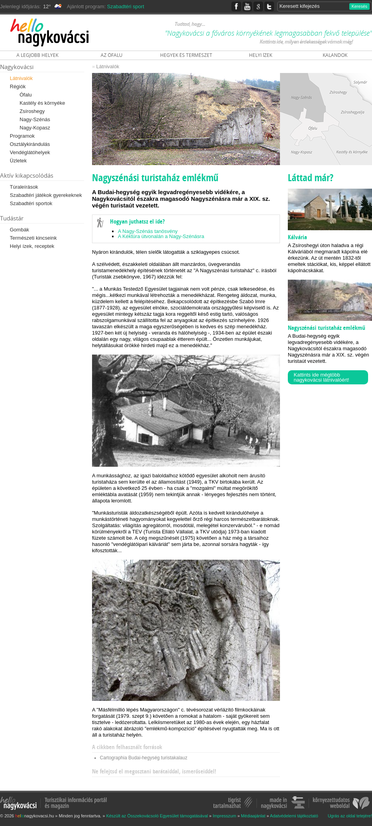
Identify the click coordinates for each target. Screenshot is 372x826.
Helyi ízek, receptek (32, 246)
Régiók (17, 86)
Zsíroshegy (32, 111)
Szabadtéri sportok (31, 203)
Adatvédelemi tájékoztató (294, 815)
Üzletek (18, 161)
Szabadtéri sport (125, 6)
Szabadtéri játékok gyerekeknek (46, 195)
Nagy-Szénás (35, 119)
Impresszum (224, 815)
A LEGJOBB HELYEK (37, 55)
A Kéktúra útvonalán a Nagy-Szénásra (161, 236)
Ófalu (26, 95)
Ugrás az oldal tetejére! (350, 816)
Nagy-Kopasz (35, 128)
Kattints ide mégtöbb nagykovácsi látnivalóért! (321, 377)
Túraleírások (24, 187)
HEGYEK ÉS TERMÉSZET (186, 55)
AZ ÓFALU (112, 55)
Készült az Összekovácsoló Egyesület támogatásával (157, 815)
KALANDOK (335, 55)
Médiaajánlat (253, 815)
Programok (22, 136)
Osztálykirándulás (30, 144)
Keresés (359, 6)
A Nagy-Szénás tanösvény (147, 231)
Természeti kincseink (33, 238)
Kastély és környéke (42, 103)
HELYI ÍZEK (260, 55)
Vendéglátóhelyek (30, 152)
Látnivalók (21, 78)
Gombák (19, 230)
